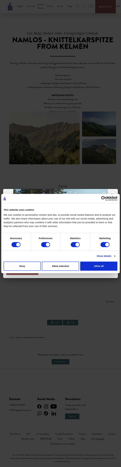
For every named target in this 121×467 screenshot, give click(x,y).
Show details (104, 256)
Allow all (99, 266)
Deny (22, 266)
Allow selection (60, 266)
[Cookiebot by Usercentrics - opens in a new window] (103, 198)
